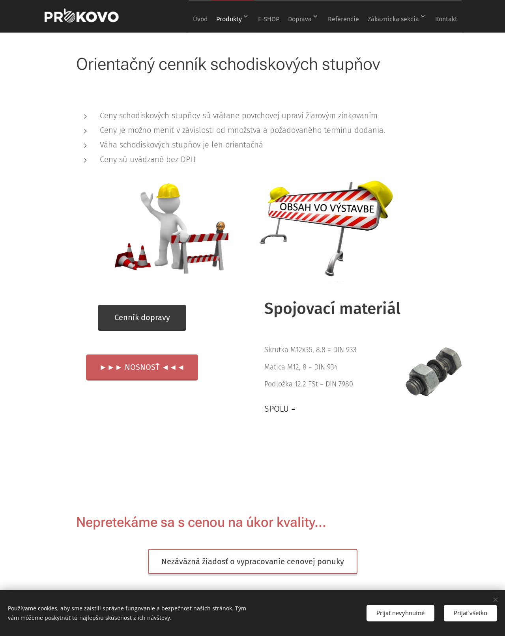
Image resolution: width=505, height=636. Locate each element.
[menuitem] (174, 16)
